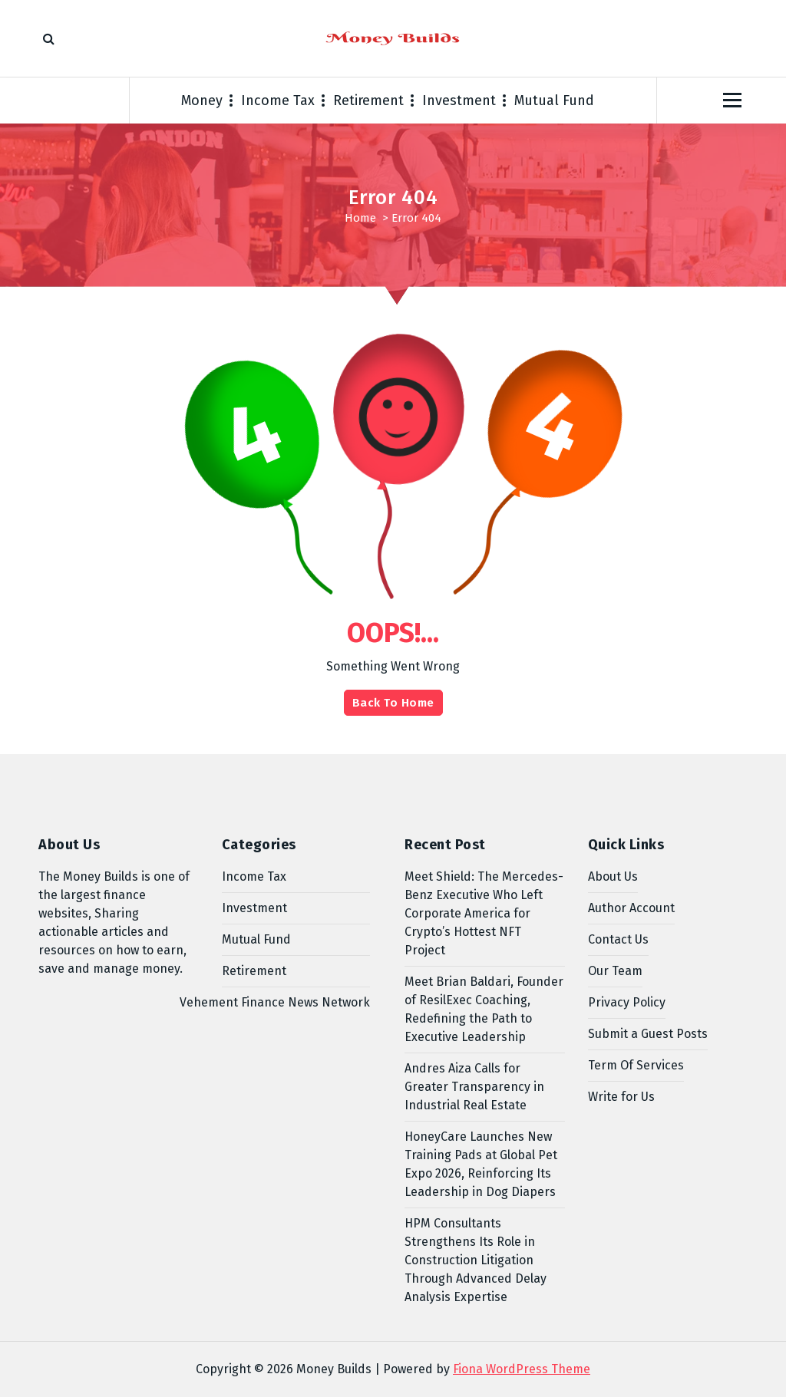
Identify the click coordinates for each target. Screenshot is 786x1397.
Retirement (368, 100)
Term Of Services (636, 1065)
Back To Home (393, 703)
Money (202, 100)
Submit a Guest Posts (648, 1033)
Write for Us (621, 1096)
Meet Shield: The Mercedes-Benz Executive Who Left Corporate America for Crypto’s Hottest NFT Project (484, 913)
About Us (613, 876)
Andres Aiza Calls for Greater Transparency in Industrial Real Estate (474, 1086)
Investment (459, 100)
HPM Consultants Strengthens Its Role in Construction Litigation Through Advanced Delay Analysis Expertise (476, 1260)
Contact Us (618, 939)
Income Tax (278, 100)
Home (360, 218)
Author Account (631, 908)
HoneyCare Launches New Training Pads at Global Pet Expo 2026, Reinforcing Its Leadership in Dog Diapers (481, 1164)
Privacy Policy (626, 1002)
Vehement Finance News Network (275, 1002)
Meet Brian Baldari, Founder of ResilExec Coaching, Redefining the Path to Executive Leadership (484, 1009)
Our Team (615, 971)
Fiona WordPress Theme (521, 1369)
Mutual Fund (554, 100)
